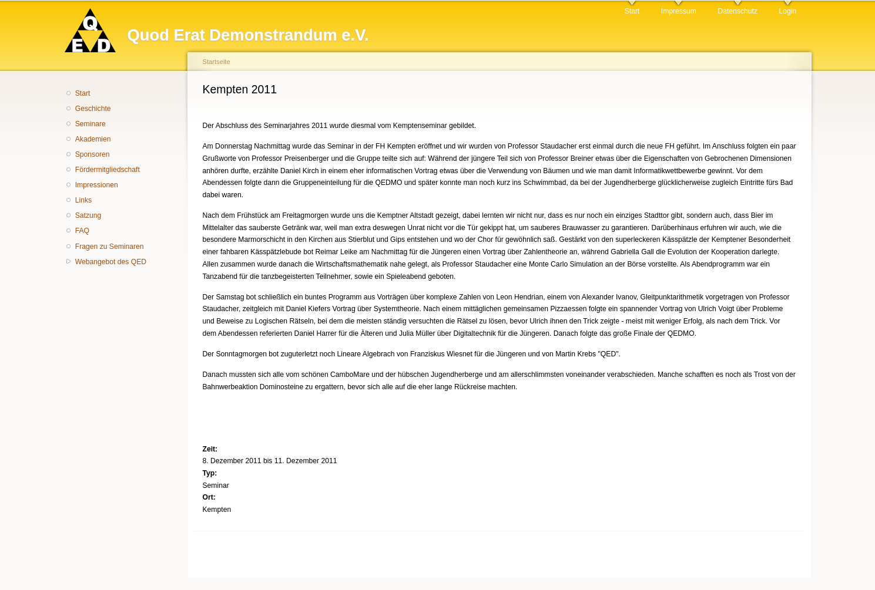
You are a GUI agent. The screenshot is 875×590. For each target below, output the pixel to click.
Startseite (216, 61)
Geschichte (93, 108)
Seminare (90, 124)
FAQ (82, 231)
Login (787, 11)
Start (632, 11)
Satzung (88, 215)
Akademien (93, 139)
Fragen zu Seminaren (109, 246)
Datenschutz (737, 11)
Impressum (678, 11)
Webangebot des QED (110, 262)
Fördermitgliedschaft (107, 170)
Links (83, 200)
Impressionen (96, 185)
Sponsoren (92, 154)
